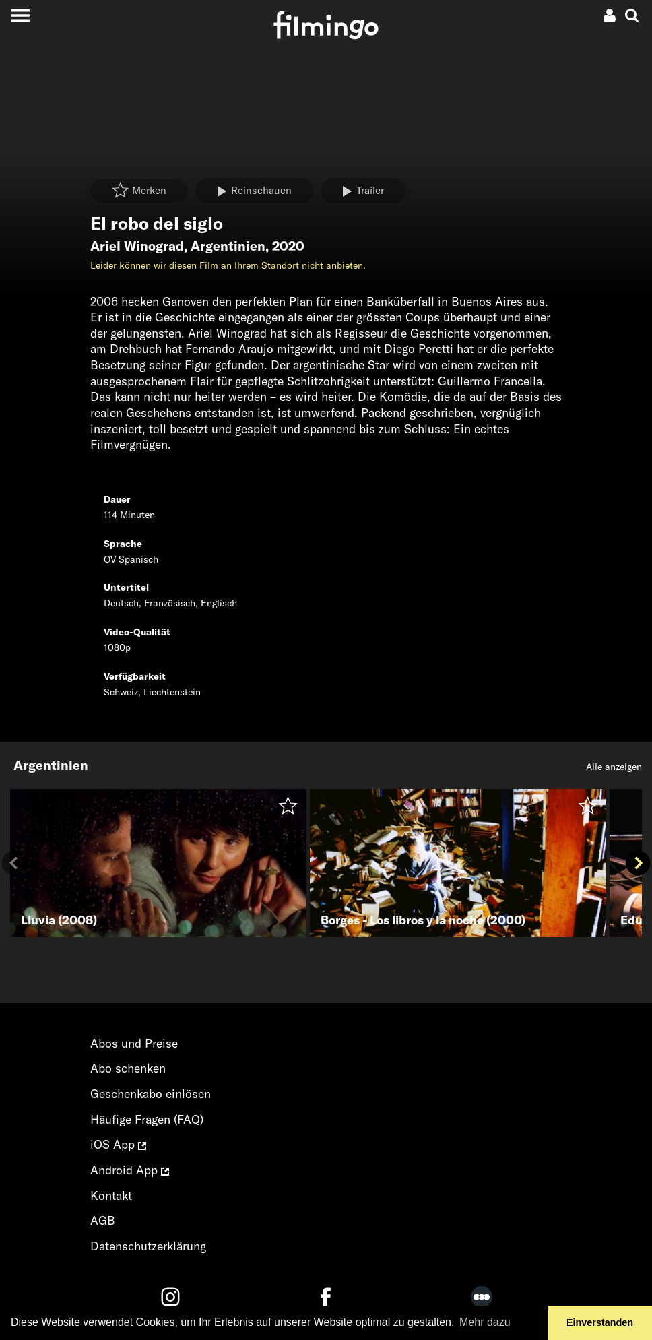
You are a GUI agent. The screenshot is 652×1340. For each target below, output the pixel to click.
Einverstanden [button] (599, 1322)
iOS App (118, 1144)
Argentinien (228, 246)
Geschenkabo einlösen (150, 1094)
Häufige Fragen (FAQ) (146, 1119)
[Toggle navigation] (20, 15)
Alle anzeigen (614, 767)
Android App (129, 1170)
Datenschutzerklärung (148, 1246)
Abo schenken (128, 1068)
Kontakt (111, 1195)
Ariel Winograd (137, 246)
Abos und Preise (134, 1043)
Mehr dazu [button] (485, 1322)
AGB (102, 1220)
